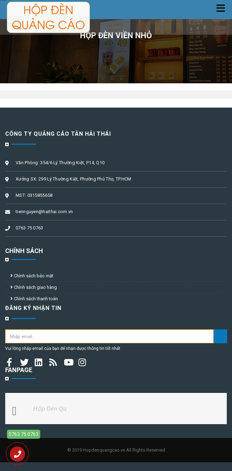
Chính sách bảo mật (31, 275)
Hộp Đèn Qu (50, 408)
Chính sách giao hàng (33, 287)
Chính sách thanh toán (34, 298)
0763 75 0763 (23, 434)
